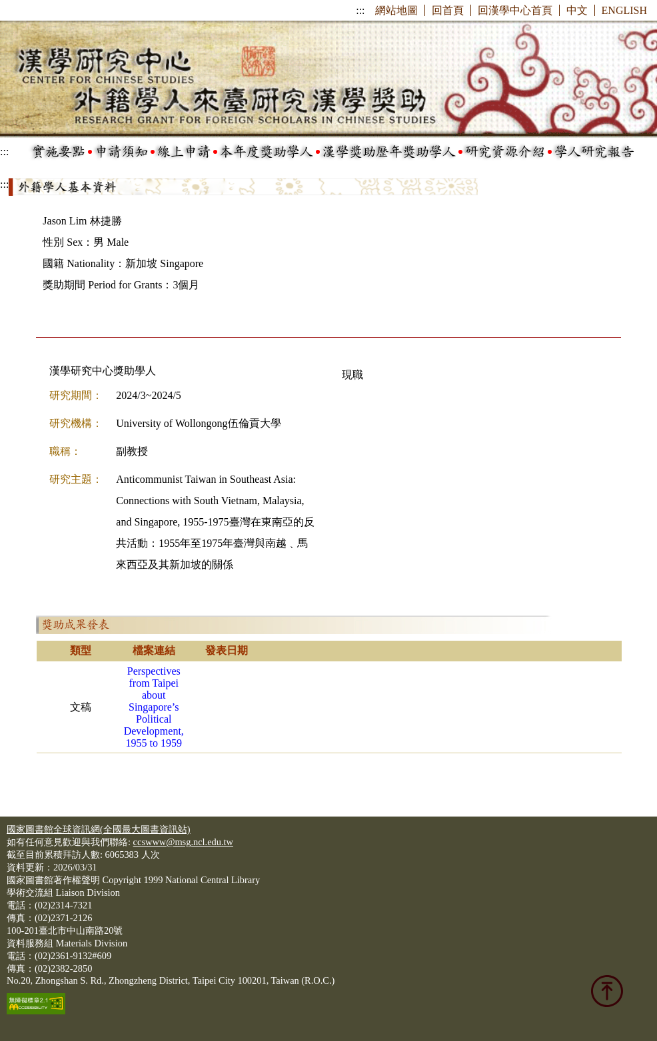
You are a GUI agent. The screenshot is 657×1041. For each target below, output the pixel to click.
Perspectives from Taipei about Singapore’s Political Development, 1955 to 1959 (154, 707)
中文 (577, 10)
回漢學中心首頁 (515, 10)
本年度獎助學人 (266, 152)
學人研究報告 (594, 152)
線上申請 (184, 152)
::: (360, 10)
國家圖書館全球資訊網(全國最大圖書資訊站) (99, 829)
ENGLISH (624, 10)
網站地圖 (396, 10)
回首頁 (448, 10)
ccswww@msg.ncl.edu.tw (183, 842)
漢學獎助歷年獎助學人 (389, 152)
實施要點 (58, 152)
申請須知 (121, 152)
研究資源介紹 (505, 152)
